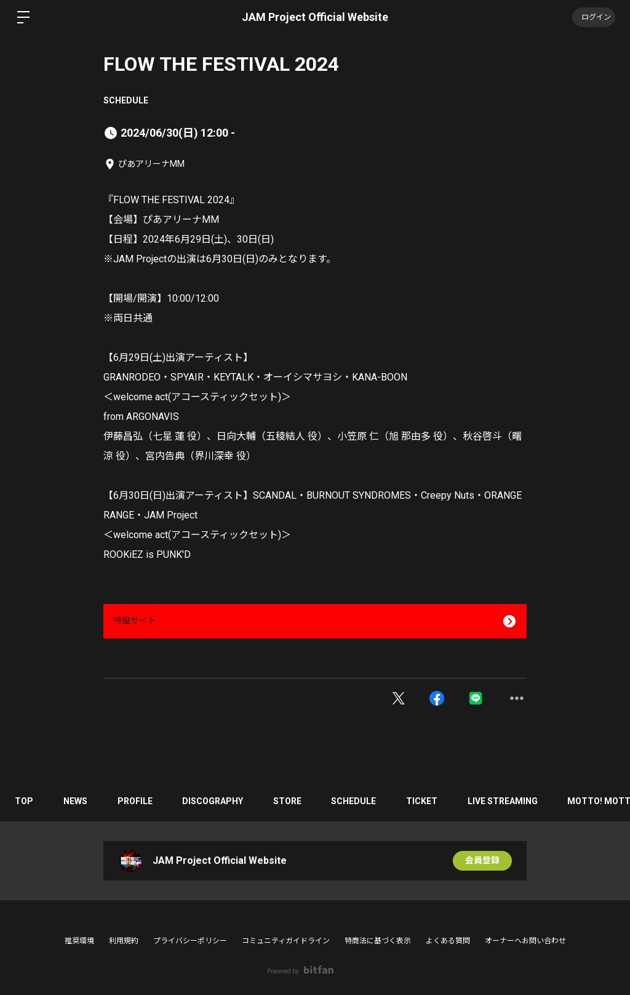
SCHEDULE (125, 100)
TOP (24, 801)
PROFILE (136, 801)
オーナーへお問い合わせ (525, 941)
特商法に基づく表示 (378, 941)
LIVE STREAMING (509, 801)
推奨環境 (79, 941)
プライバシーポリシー (190, 941)
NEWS (77, 801)
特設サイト (134, 621)
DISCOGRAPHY (215, 801)
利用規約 (123, 941)
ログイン (593, 17)
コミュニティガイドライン (286, 941)
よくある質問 (448, 941)
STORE (291, 801)
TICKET (427, 801)
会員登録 (482, 861)
